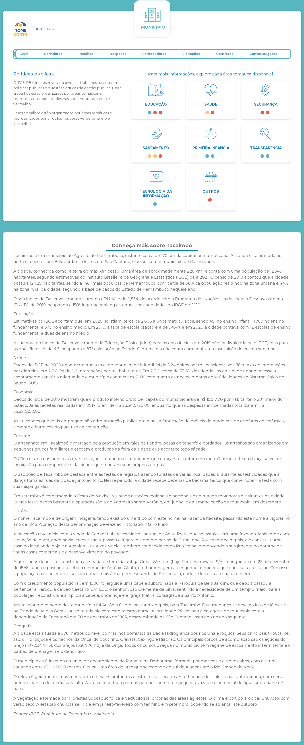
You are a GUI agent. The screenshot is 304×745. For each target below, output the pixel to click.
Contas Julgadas (268, 55)
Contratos (229, 55)
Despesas (121, 55)
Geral (26, 55)
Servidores (56, 55)
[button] (156, 103)
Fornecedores (158, 55)
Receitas (88, 55)
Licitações (195, 55)
